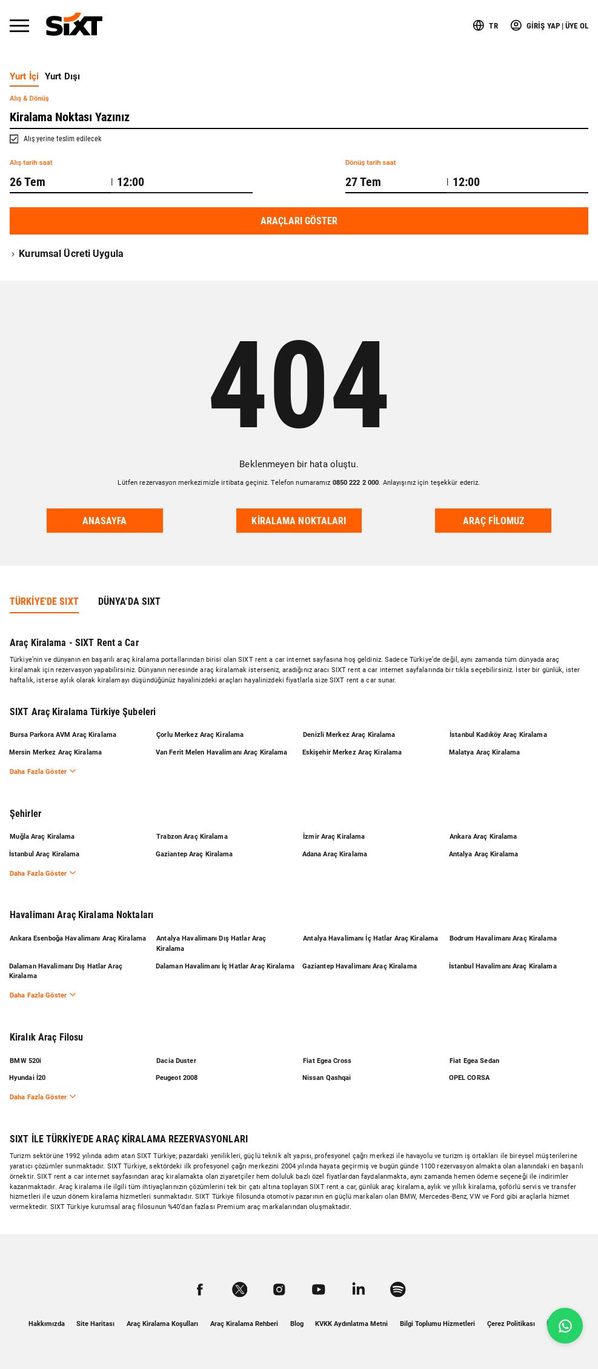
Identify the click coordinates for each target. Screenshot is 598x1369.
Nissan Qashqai (327, 1077)
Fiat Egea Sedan (474, 1060)
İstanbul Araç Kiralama (45, 851)
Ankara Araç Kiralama (483, 834)
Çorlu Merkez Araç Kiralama (200, 730)
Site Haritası (95, 1324)
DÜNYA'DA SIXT (129, 597)
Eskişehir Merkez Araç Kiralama (353, 749)
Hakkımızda (46, 1324)
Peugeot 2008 (177, 1077)
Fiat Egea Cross (327, 1060)
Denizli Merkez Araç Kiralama (349, 730)
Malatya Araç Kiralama (485, 749)
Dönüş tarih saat (370, 163)
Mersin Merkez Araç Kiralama (56, 749)
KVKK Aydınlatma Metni (351, 1324)
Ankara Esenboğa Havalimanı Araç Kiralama (78, 936)
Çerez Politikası (511, 1324)
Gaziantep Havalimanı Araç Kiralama (360, 964)
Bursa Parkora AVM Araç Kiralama (63, 730)
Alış (29, 98)
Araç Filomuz (493, 521)
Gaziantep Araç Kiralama (195, 851)
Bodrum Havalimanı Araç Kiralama (503, 936)
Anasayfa (104, 521)
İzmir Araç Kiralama (334, 834)
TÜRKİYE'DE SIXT (44, 597)
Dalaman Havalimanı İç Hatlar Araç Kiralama (225, 964)
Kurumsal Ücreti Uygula (67, 253)
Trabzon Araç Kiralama (192, 834)
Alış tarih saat (31, 163)
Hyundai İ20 (28, 1077)
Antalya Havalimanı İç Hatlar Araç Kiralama (370, 936)
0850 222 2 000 (356, 483)
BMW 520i (25, 1060)
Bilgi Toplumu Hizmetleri (437, 1324)
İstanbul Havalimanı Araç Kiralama (503, 964)
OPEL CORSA (470, 1077)
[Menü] (19, 25)
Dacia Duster (176, 1060)
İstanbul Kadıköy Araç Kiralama (498, 730)
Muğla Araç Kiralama (42, 834)
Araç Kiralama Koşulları (162, 1324)
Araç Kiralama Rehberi (244, 1324)
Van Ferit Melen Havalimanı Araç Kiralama (222, 749)
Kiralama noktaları (298, 521)
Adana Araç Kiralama (335, 851)
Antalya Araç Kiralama (484, 851)
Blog (297, 1324)
